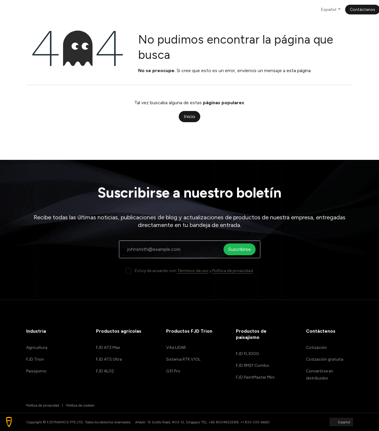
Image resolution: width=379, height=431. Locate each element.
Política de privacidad (232, 270)
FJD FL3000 (247, 353)
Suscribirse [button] (241, 249)
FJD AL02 (105, 371)
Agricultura (36, 347)
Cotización (316, 347)
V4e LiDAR (176, 347)
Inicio (189, 116)
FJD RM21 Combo (252, 365)
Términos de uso (192, 270)
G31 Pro (173, 371)
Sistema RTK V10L (183, 359)
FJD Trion (35, 359)
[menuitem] (97, 10)
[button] (9, 422)
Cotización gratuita (324, 359)
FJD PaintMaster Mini (255, 377)
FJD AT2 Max (108, 347)
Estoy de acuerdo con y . (194, 270)
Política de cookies (80, 405)
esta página (299, 70)
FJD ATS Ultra (109, 359)
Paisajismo (36, 371)
